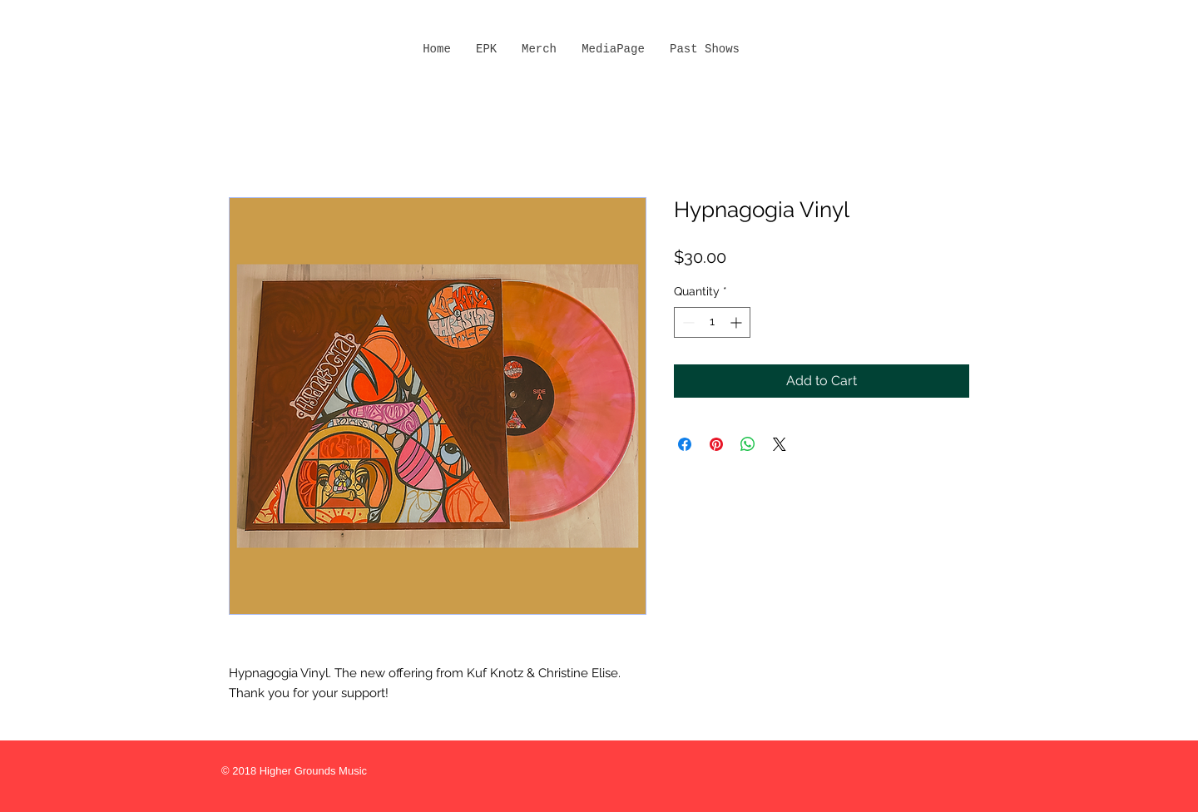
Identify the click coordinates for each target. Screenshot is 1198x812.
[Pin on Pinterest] (716, 444)
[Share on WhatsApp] (748, 444)
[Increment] (737, 322)
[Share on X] (780, 444)
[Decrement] (686, 322)
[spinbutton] (712, 322)
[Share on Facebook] (685, 444)
